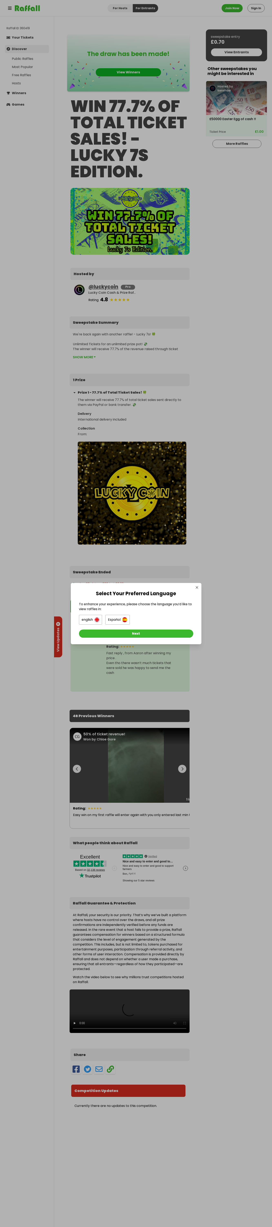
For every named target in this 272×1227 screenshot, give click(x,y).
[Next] (136, 634)
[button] (90, 620)
